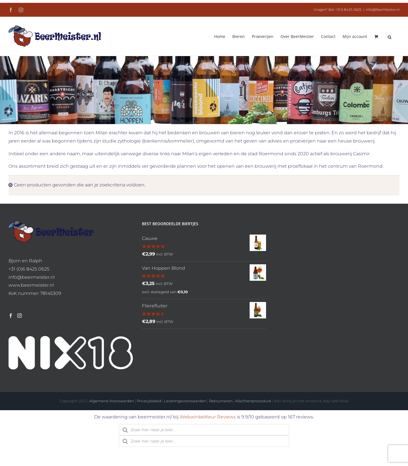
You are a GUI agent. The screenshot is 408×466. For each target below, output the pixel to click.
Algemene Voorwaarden (111, 401)
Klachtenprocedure (253, 401)
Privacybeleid (149, 401)
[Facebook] (10, 315)
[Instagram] (19, 315)
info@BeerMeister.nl (383, 9)
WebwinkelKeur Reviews (208, 417)
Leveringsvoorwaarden (185, 401)
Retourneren (221, 401)
